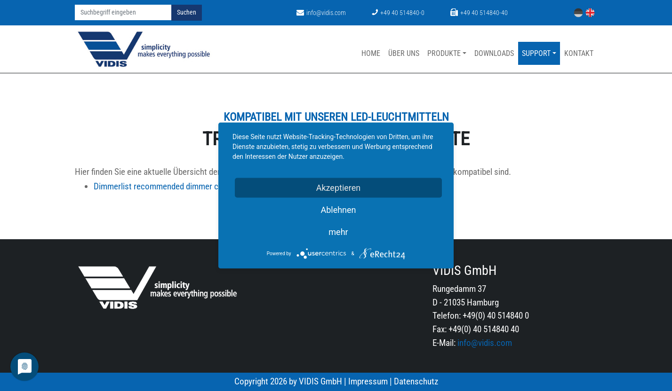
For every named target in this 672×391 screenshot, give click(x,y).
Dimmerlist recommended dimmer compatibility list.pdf (209, 186)
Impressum (368, 381)
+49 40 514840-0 (398, 13)
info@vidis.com (321, 13)
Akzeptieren (338, 188)
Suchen (186, 12)
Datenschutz (416, 381)
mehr (338, 232)
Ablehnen (338, 210)
